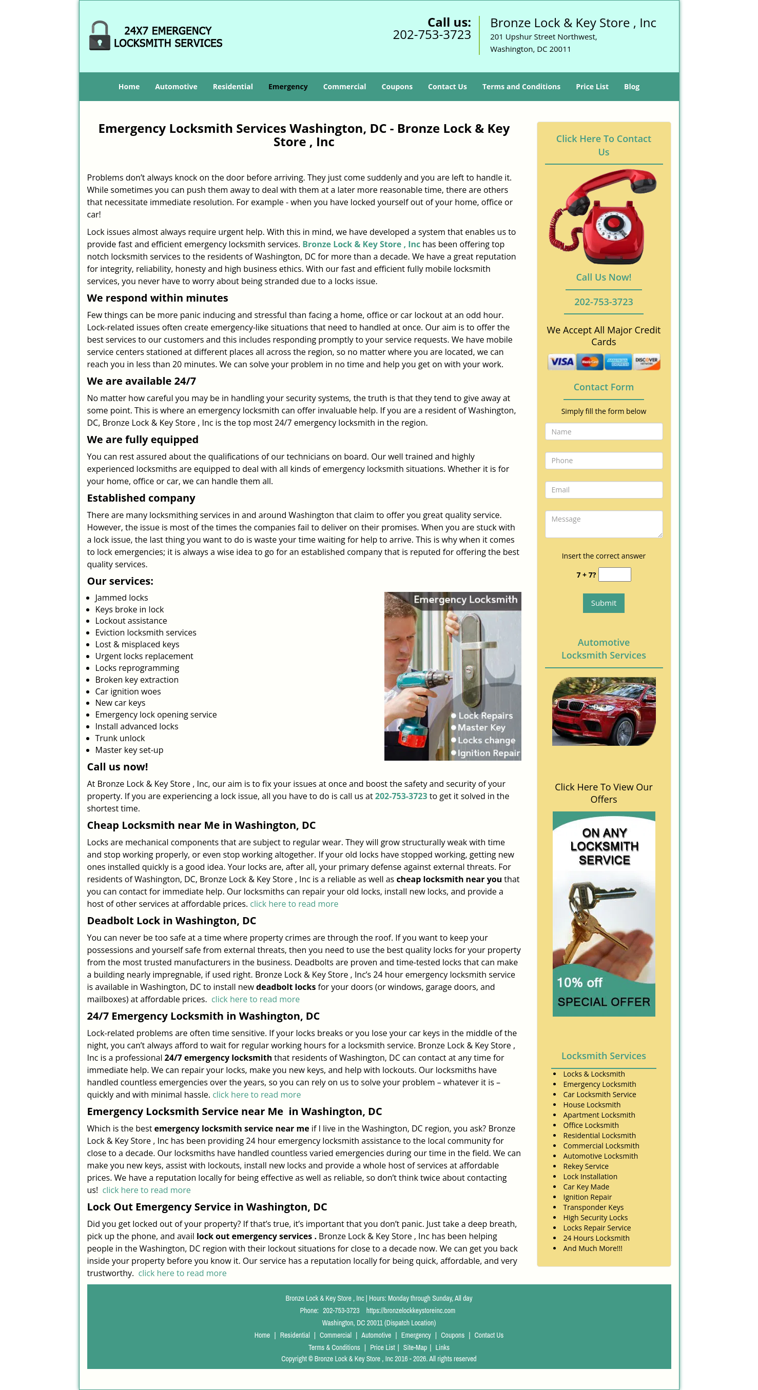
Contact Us (447, 86)
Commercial (344, 86)
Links (443, 1347)
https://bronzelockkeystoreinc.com (411, 1310)
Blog (631, 86)
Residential (233, 86)
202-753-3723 (432, 34)
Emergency (288, 86)
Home (129, 86)
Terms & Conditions (334, 1347)
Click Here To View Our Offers (604, 793)
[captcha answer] (614, 574)
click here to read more (294, 903)
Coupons (397, 86)
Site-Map (415, 1347)
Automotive (176, 86)
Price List (592, 86)
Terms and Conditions (521, 86)
